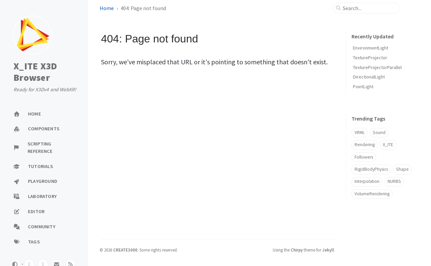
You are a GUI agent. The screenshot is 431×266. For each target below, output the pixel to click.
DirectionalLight (369, 77)
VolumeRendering (372, 194)
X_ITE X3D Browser (35, 72)
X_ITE (388, 144)
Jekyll (328, 250)
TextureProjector (370, 58)
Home (107, 8)
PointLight (363, 87)
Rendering (365, 144)
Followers (364, 157)
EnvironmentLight (370, 48)
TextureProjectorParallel (377, 67)
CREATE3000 (125, 250)
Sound (379, 132)
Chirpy (297, 250)
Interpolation (367, 181)
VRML (360, 132)
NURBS (394, 181)
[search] (369, 8)
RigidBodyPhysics (371, 169)
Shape (402, 169)
